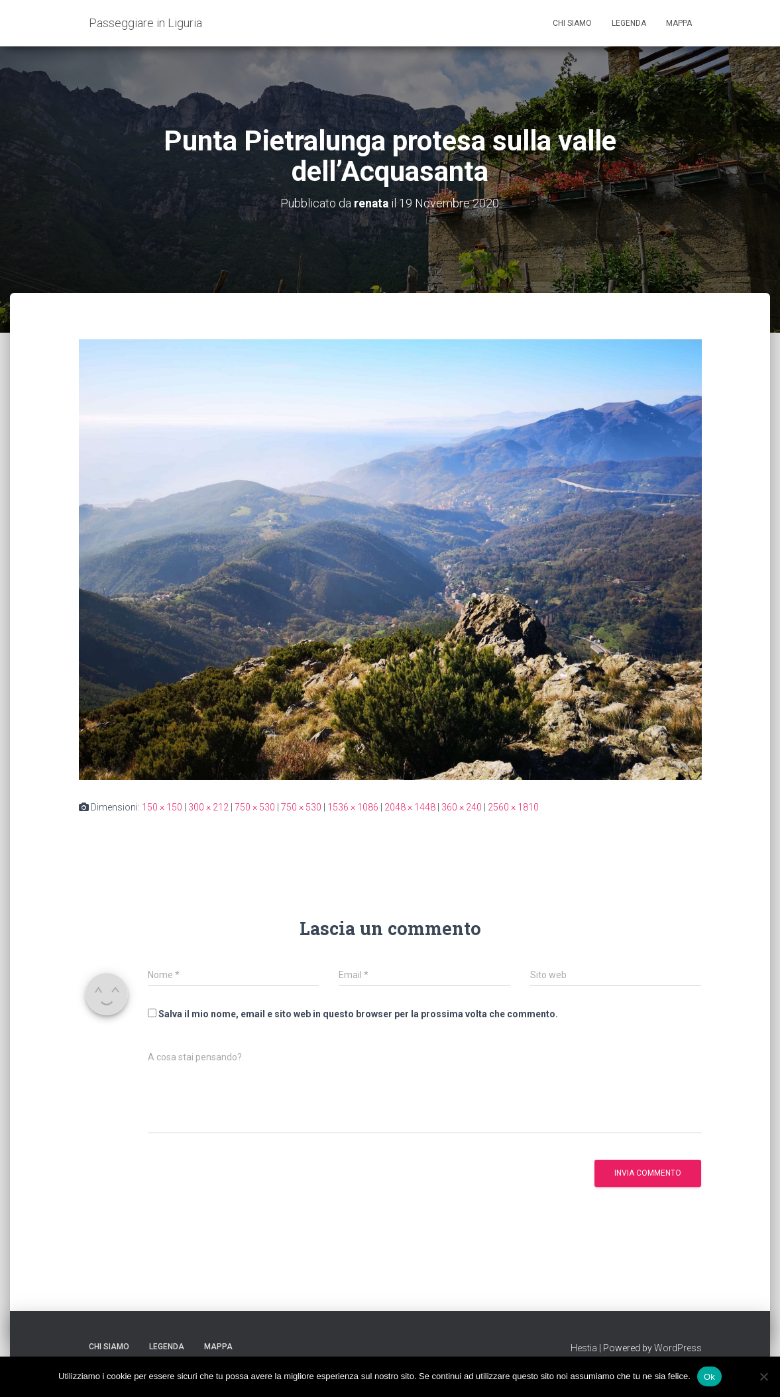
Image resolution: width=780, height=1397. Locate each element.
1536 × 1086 (352, 806)
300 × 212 (208, 806)
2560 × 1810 (513, 806)
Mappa (679, 23)
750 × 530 (255, 806)
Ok (709, 1376)
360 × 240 (461, 806)
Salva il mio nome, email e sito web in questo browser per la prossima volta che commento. (358, 1013)
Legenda (629, 23)
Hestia (584, 1347)
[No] (763, 1376)
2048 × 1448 (409, 806)
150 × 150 (162, 806)
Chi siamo (572, 23)
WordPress (678, 1347)
